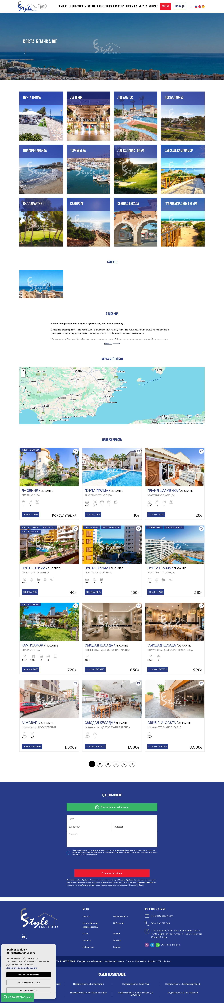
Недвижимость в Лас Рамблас (183, 993)
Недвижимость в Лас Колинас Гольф (88, 993)
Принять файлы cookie (28, 974)
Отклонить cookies (28, 990)
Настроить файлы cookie (29, 982)
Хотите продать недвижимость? (106, 6)
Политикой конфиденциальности (90, 853)
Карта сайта (140, 961)
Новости (87, 940)
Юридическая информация (89, 961)
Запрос (165, 6)
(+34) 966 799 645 (160, 923)
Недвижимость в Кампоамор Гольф (182, 984)
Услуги (143, 6)
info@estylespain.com (162, 916)
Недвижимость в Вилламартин (88, 984)
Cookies (130, 961)
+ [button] (23, 371)
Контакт (153, 6)
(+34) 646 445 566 (170, 945)
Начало (63, 6)
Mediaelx (167, 961)
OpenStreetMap (181, 423)
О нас (85, 933)
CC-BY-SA (199, 423)
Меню (179, 6)
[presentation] (82, 863)
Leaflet (163, 423)
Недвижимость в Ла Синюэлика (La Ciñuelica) (135, 994)
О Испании (131, 6)
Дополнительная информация (21, 968)
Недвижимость (77, 6)
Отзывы (117, 940)
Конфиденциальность (114, 961)
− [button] (23, 375)
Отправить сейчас (111, 873)
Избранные (88, 947)
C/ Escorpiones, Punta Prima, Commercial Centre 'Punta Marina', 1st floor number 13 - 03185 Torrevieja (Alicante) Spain (176, 933)
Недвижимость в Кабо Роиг (135, 984)
